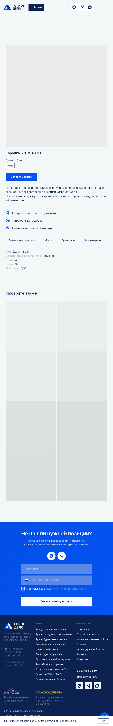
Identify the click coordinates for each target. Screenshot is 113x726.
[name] (56, 569)
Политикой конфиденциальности (66, 589)
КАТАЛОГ (40, 624)
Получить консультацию (56, 601)
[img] (14, 7)
